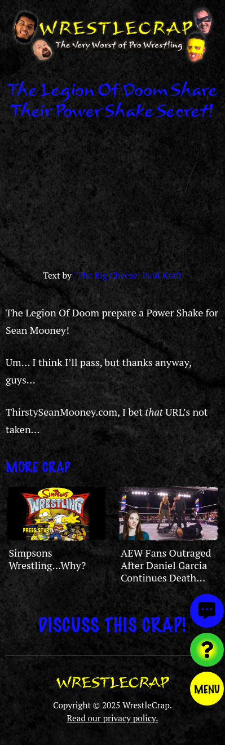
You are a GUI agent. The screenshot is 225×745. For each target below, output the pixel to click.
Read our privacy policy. (112, 718)
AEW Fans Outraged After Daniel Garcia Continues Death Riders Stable (166, 571)
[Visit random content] (207, 650)
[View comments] (207, 611)
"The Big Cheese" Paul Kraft (128, 275)
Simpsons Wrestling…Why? (47, 559)
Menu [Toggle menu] (207, 688)
